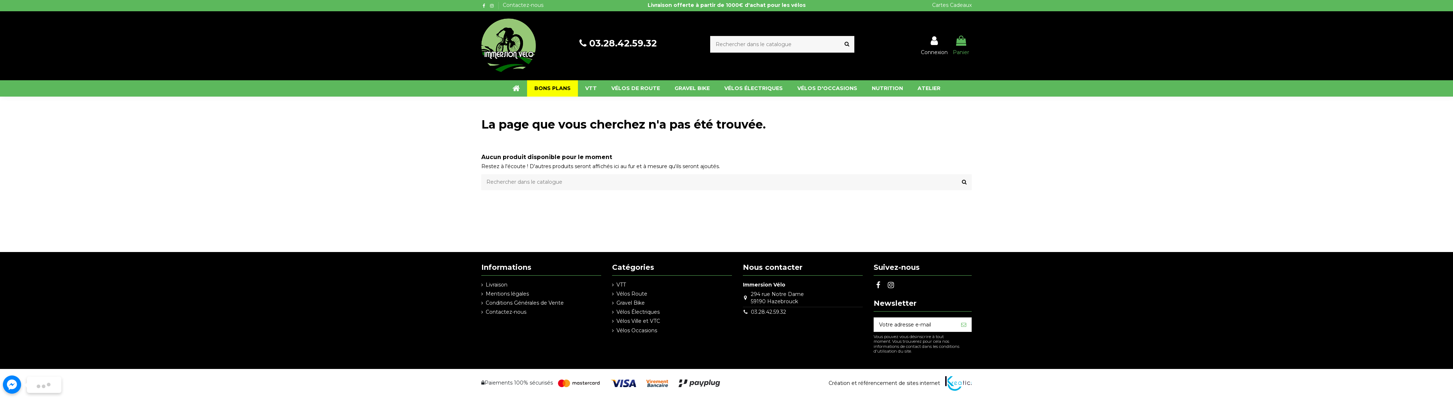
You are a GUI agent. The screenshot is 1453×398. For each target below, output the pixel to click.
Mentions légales (507, 294)
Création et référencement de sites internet (884, 383)
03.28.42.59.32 (623, 43)
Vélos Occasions (636, 330)
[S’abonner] (963, 325)
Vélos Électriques (638, 312)
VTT (621, 284)
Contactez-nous (523, 5)
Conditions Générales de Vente (525, 303)
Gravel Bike (630, 303)
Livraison (496, 284)
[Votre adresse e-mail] (915, 325)
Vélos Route (631, 294)
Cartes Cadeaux (952, 5)
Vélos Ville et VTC (638, 321)
